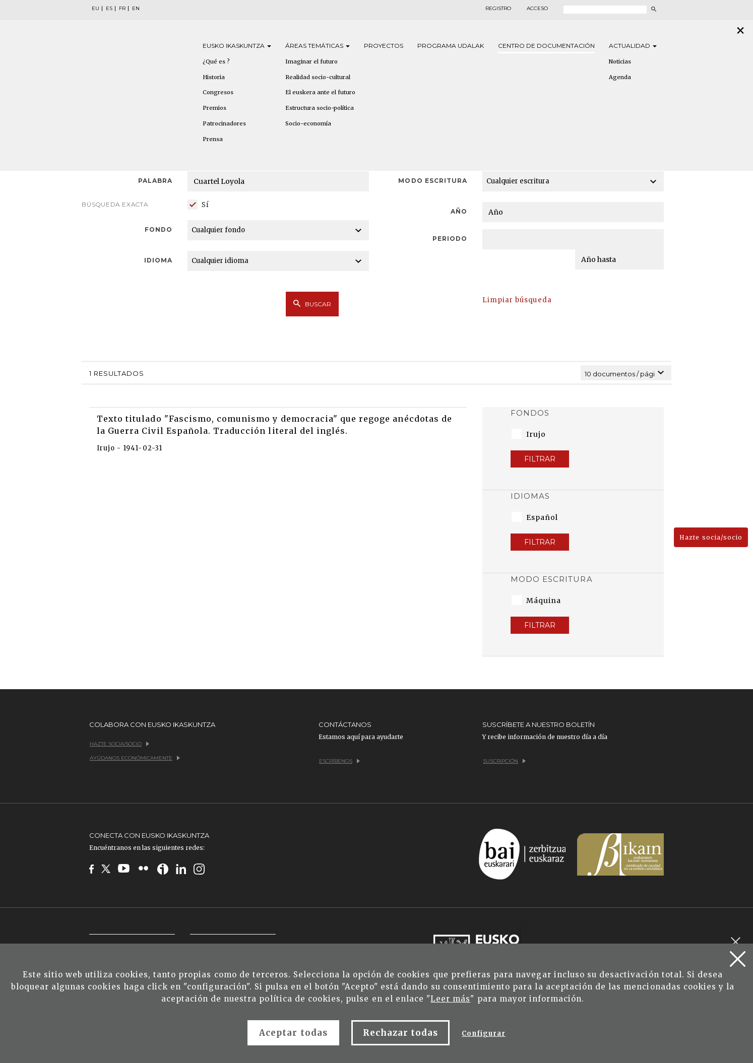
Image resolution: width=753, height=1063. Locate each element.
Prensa (213, 139)
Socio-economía (308, 123)
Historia (214, 77)
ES (109, 8)
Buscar (312, 304)
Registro (498, 8)
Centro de (546, 45)
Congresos (218, 92)
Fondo (158, 229)
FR (122, 8)
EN (136, 8)
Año (459, 211)
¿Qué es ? (216, 61)
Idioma (158, 260)
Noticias (620, 61)
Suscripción (504, 761)
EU (95, 8)
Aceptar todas (293, 1032)
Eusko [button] (237, 45)
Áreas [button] (317, 45)
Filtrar (539, 458)
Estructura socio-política (319, 107)
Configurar (483, 1033)
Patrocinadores (224, 123)
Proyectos (383, 45)
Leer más (450, 999)
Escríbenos (339, 761)
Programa (450, 45)
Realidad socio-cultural (317, 77)
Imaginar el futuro (311, 61)
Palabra (155, 180)
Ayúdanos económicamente (135, 758)
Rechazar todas (400, 1032)
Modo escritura (432, 180)
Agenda (620, 77)
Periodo (449, 238)
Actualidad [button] (633, 45)
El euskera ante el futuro (320, 92)
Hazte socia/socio (710, 537)
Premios (214, 107)
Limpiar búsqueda (517, 300)
